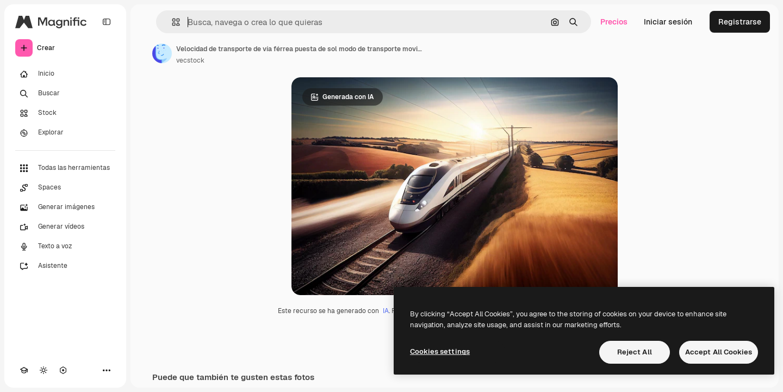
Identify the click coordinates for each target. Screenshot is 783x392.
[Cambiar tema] (43, 370)
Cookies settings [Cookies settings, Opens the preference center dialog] (440, 351)
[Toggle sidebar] (106, 21)
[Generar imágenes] (65, 207)
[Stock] (65, 113)
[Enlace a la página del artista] (162, 53)
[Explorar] (65, 133)
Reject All (634, 352)
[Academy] (24, 370)
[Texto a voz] (65, 246)
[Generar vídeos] (65, 227)
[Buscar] (65, 93)
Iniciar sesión (668, 22)
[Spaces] (65, 188)
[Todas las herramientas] (65, 168)
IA (386, 311)
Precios (613, 22)
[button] (172, 22)
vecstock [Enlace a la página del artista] (190, 60)
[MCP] (63, 370)
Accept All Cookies (718, 352)
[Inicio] (65, 74)
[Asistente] (65, 266)
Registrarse (739, 22)
